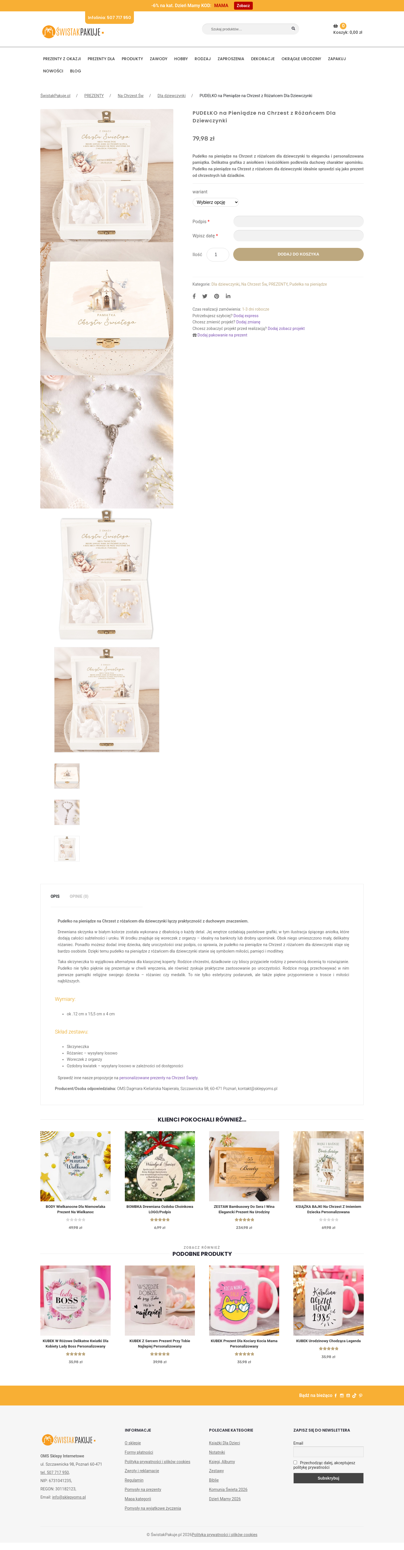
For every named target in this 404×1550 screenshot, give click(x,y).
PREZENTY (94, 95)
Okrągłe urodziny (301, 59)
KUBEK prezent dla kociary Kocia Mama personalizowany (244, 1345)
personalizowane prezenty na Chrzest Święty (158, 1078)
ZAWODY (158, 59)
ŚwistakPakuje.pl (55, 95)
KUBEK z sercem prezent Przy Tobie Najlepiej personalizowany (159, 1345)
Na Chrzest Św (131, 95)
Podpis (201, 221)
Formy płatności (139, 1459)
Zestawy (216, 1478)
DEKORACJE (263, 59)
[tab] (55, 896)
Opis (55, 896)
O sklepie (133, 1450)
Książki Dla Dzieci (224, 1450)
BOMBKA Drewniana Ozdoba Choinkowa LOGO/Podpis (159, 1209)
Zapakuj (337, 59)
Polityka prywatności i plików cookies (157, 1469)
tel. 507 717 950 (54, 1480)
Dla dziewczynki (171, 95)
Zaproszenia (231, 59)
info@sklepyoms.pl (69, 1504)
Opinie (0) (79, 896)
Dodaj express (245, 315)
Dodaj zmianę (248, 322)
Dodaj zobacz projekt (286, 328)
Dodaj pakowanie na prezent (222, 335)
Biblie (214, 1488)
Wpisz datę (205, 236)
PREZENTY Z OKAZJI (62, 59)
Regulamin (134, 1488)
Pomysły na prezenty (143, 1497)
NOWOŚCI (53, 71)
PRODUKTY (132, 59)
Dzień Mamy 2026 (225, 1506)
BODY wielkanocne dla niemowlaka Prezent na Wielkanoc (76, 1209)
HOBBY (181, 59)
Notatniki (217, 1459)
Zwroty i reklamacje (142, 1478)
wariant (200, 191)
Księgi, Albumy (222, 1469)
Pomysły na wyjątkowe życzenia (153, 1515)
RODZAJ (203, 59)
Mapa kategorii (138, 1506)
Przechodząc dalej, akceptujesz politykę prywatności (324, 1472)
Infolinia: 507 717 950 (109, 17)
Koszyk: (348, 29)
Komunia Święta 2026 (228, 1497)
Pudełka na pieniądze (308, 284)
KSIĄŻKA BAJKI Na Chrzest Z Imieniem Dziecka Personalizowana (328, 1209)
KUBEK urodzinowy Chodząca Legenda (328, 1342)
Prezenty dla (101, 59)
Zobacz (243, 5)
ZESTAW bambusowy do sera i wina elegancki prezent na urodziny (244, 1209)
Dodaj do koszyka (298, 254)
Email (298, 1450)
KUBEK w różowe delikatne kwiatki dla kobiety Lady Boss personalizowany (76, 1348)
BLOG (75, 71)
